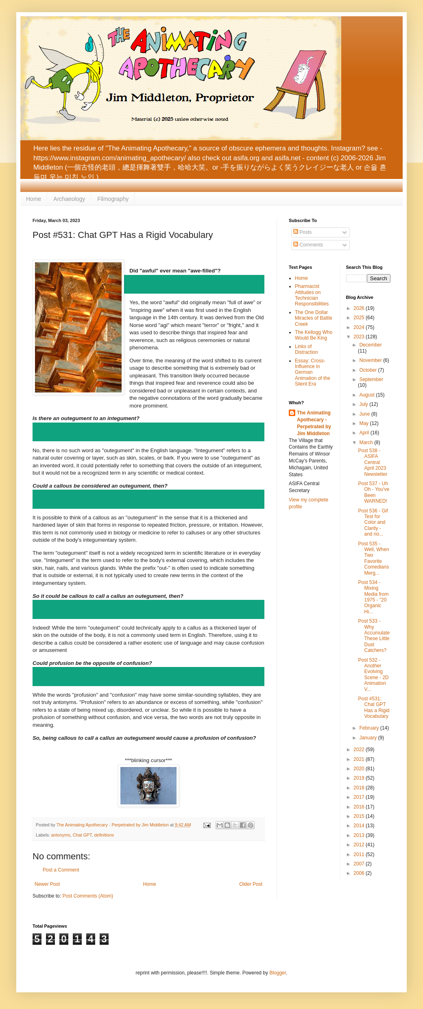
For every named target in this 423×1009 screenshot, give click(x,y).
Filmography (113, 199)
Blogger (277, 973)
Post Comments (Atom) (87, 896)
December (370, 345)
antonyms (60, 834)
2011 (359, 854)
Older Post (250, 884)
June (365, 414)
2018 (359, 788)
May (364, 423)
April (364, 433)
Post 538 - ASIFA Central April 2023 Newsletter (372, 462)
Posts (302, 232)
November (371, 360)
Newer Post (47, 884)
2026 (359, 308)
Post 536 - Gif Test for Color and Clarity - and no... (373, 522)
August (367, 395)
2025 (359, 317)
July (364, 404)
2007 (359, 864)
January (368, 738)
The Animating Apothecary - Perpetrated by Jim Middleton (314, 423)
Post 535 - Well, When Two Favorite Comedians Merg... (373, 558)
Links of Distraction (306, 349)
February (369, 728)
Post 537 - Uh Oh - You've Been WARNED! (373, 492)
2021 (359, 759)
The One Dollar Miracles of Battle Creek (313, 318)
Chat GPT (82, 834)
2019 (359, 778)
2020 (359, 768)
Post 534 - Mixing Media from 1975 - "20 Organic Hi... (373, 597)
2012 (359, 845)
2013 (359, 835)
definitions (104, 834)
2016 (359, 807)
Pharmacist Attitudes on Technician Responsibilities (312, 295)
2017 (359, 797)
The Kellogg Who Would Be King (313, 335)
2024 (359, 327)
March (366, 442)
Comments (308, 245)
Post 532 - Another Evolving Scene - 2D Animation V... (373, 674)
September (371, 379)
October (368, 370)
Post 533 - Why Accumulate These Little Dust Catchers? (374, 635)
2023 (359, 337)
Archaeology (69, 199)
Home (33, 199)
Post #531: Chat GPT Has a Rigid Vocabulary (373, 707)
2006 (359, 873)
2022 (359, 749)
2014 (359, 825)
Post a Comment (61, 870)
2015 (359, 816)
